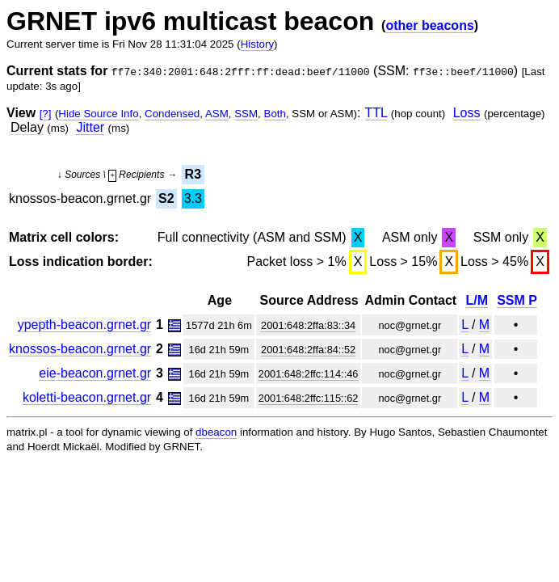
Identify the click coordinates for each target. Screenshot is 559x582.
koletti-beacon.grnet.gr (87, 397)
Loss (467, 113)
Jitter (90, 127)
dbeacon (216, 432)
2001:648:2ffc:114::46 (308, 374)
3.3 (193, 198)
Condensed (172, 114)
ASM (217, 114)
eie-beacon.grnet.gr (95, 373)
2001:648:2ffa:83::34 (308, 325)
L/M (476, 300)
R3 (193, 174)
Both (275, 114)
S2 (166, 198)
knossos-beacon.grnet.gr (80, 349)
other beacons (429, 25)
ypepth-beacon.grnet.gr (84, 324)
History (257, 44)
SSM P (517, 300)
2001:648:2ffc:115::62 (308, 398)
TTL (376, 113)
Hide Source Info (98, 114)
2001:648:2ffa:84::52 (308, 350)
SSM (246, 114)
